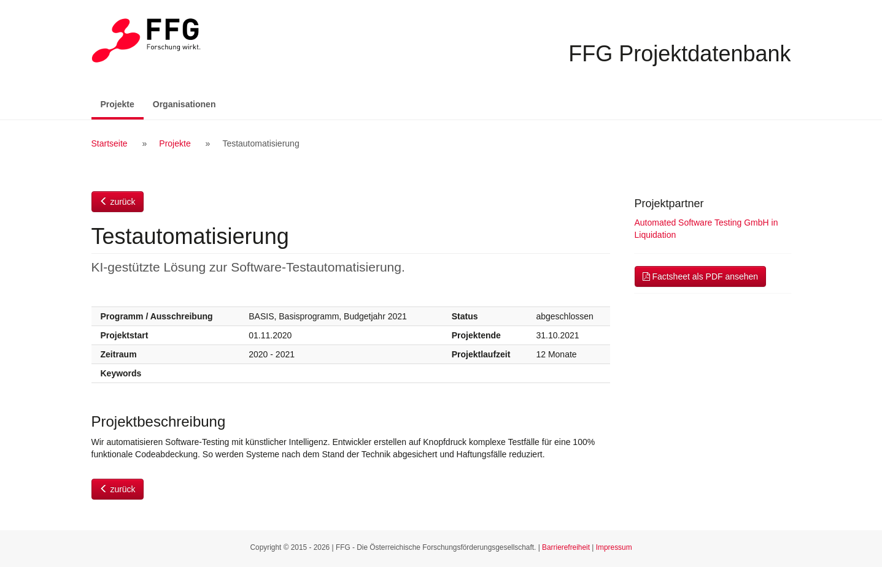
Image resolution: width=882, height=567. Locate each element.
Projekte (122, 103)
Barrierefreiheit (566, 547)
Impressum (614, 547)
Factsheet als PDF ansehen (701, 276)
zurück (117, 202)
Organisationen (184, 104)
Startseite (109, 143)
